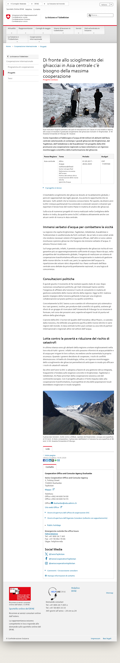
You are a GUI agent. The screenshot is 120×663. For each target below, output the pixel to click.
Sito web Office (53, 529)
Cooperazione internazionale (39, 39)
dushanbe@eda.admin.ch (65, 525)
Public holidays (54, 547)
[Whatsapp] (55, 482)
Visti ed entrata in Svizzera (94, 30)
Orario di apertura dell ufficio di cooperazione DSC (68, 534)
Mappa (49, 511)
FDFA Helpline (51, 555)
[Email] (58, 482)
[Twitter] (47, 482)
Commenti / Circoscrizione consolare (62, 592)
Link (46, 449)
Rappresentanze (25, 30)
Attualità (11, 30)
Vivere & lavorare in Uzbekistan (63, 30)
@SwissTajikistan (57, 576)
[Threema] (53, 482)
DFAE (37, 4)
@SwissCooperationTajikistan (62, 580)
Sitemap (109, 614)
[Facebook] (44, 482)
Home (8, 46)
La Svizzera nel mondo (56, 4)
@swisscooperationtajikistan (62, 585)
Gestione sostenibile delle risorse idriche (63, 464)
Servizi (78, 30)
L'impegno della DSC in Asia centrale (61, 454)
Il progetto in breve (53, 188)
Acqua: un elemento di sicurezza (59, 468)
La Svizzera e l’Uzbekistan (17, 39)
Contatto (48, 488)
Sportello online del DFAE (21, 630)
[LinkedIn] (50, 482)
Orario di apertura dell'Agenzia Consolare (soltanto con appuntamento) (77, 540)
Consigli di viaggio (43, 30)
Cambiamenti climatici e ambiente (60, 459)
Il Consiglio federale (18, 4)
